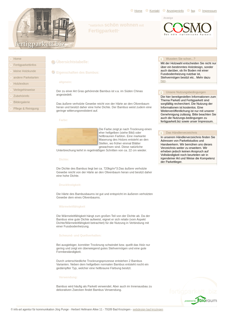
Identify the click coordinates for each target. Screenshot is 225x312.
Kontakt (150, 10)
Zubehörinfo (21, 95)
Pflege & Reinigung (26, 108)
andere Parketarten (26, 77)
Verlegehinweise (24, 89)
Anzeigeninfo (171, 10)
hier (163, 80)
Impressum (209, 10)
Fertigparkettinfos (25, 64)
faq (193, 10)
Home (134, 10)
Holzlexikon (21, 83)
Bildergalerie (22, 102)
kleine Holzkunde (25, 71)
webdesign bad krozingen (148, 309)
